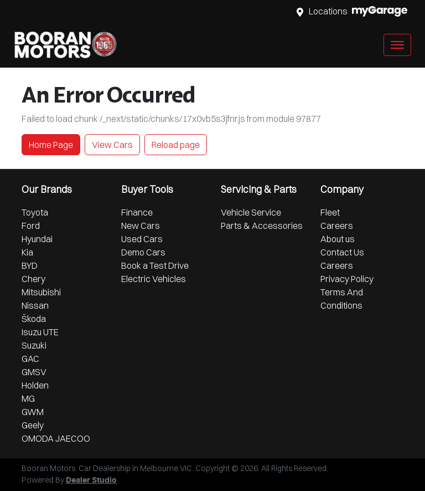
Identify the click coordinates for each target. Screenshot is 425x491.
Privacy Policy (347, 278)
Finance (137, 212)
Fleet (330, 212)
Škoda (34, 318)
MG (28, 398)
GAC (30, 358)
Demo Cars (143, 252)
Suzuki (34, 345)
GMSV (34, 371)
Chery (33, 278)
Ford (31, 225)
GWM (33, 411)
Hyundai (37, 238)
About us (337, 238)
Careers (336, 225)
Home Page (51, 144)
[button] (397, 45)
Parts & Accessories (262, 225)
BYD (30, 265)
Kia (27, 252)
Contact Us (342, 252)
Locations (328, 11)
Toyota (35, 212)
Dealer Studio (91, 480)
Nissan (35, 305)
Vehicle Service (251, 212)
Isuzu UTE (40, 331)
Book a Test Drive (155, 265)
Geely (33, 425)
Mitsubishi (41, 292)
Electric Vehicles (153, 278)
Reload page (176, 144)
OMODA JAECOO (56, 438)
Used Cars (142, 238)
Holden (35, 385)
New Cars (140, 225)
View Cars (112, 144)
